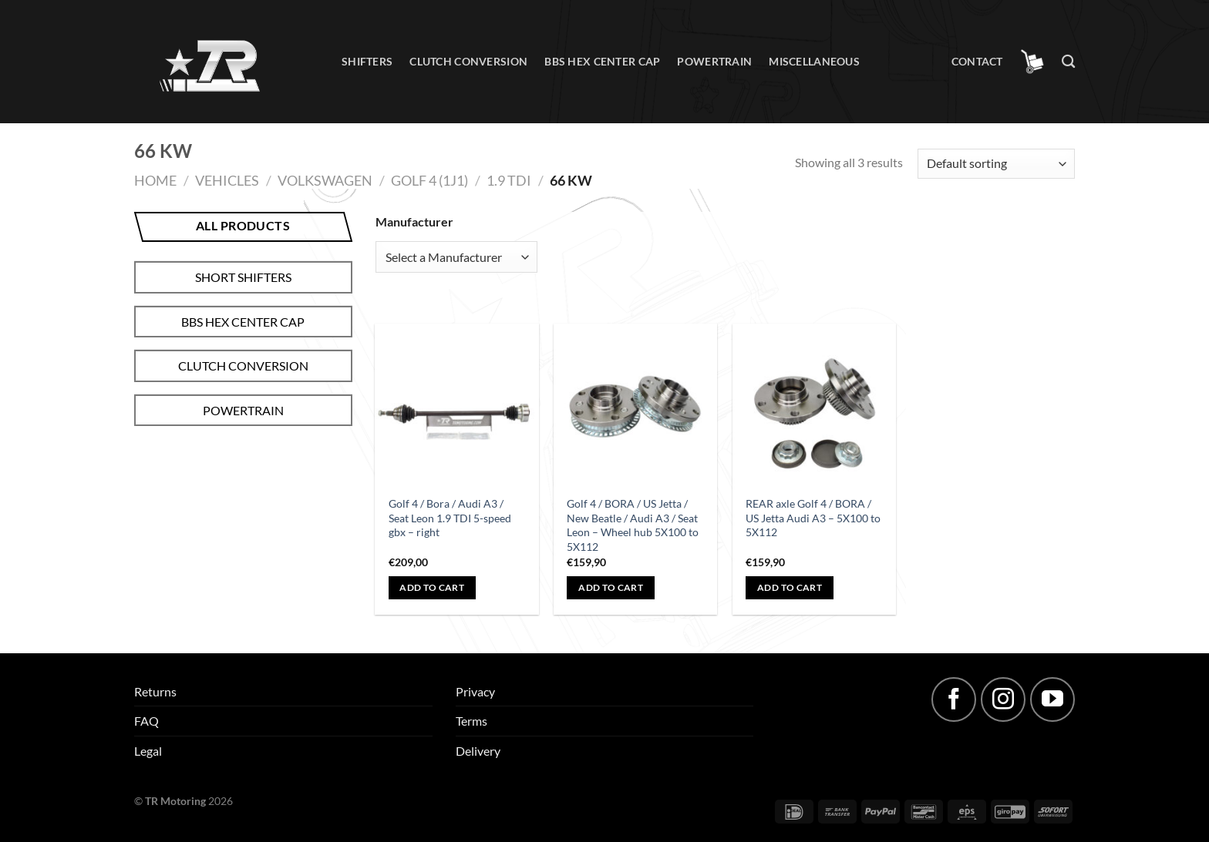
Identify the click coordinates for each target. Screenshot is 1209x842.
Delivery (478, 750)
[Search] (1068, 62)
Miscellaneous (814, 61)
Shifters (367, 61)
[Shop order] (996, 164)
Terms (471, 720)
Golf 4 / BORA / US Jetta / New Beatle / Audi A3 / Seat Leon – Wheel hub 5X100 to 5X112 (633, 525)
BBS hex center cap (602, 61)
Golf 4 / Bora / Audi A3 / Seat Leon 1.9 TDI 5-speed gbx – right (450, 517)
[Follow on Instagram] (1003, 699)
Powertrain (714, 61)
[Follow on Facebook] (953, 699)
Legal (148, 750)
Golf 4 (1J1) (429, 180)
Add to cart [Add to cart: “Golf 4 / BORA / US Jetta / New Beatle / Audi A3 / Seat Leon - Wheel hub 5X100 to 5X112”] (610, 587)
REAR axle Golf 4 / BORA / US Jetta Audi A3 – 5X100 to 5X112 (813, 517)
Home (155, 180)
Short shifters (243, 277)
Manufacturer (414, 221)
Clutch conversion (468, 61)
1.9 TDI (509, 180)
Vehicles (227, 180)
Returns (155, 691)
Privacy (475, 691)
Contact (977, 61)
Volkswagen (325, 180)
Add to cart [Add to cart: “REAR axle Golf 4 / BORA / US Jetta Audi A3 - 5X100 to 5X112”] (789, 587)
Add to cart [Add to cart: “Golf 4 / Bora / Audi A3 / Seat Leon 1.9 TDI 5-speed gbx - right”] (431, 587)
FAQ (146, 720)
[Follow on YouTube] (1052, 699)
